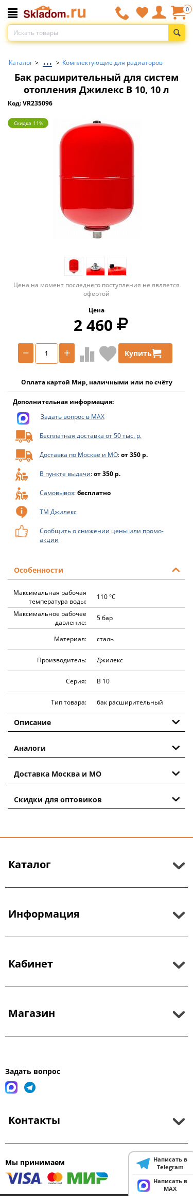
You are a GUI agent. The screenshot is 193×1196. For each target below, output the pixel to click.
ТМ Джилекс (58, 511)
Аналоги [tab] (97, 747)
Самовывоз (57, 492)
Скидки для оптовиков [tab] (97, 798)
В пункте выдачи (65, 473)
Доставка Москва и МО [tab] (97, 773)
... (47, 59)
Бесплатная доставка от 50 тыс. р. (91, 435)
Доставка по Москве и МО (79, 454)
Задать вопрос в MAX (72, 416)
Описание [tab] (97, 721)
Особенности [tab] (97, 569)
